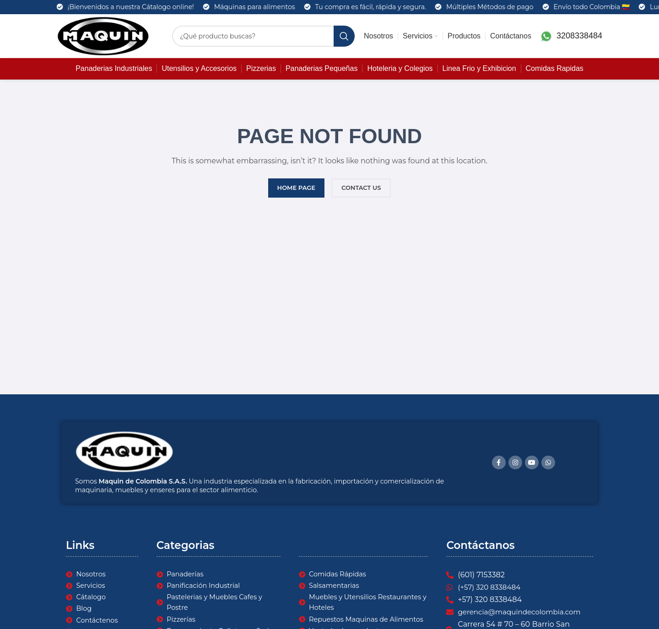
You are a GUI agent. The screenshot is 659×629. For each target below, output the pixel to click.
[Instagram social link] (515, 462)
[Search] (263, 36)
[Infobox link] (571, 36)
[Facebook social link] (499, 462)
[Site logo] (103, 36)
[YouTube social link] (532, 462)
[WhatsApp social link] (548, 462)
